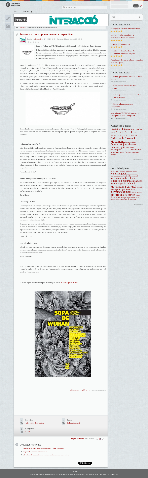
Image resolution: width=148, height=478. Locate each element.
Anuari (113, 132)
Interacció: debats (130, 142)
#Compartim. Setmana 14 (120, 44)
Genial (38, 42)
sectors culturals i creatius (123, 197)
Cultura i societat (73, 423)
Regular (31, 42)
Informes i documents (123, 140)
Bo (33, 42)
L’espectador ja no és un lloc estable (35, 452)
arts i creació (115, 171)
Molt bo (36, 42)
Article (119, 132)
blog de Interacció (77, 439)
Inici (16, 12)
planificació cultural (137, 192)
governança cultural (123, 186)
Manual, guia (118, 147)
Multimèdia (8, 26)
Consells (128, 136)
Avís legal (75, 471)
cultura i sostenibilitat (132, 174)
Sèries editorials (129, 152)
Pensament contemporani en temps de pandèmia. (42, 27)
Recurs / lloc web (125, 150)
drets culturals (134, 176)
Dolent (28, 42)
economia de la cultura (123, 178)
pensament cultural (121, 191)
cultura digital (118, 173)
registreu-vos (85, 390)
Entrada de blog (16, 34)
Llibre (27, 432)
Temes (26, 12)
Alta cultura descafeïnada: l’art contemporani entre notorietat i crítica (46, 455)
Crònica (133, 136)
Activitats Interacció (122, 129)
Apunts (22, 27)
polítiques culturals (123, 194)
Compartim (123, 136)
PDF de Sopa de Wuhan (69, 283)
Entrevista (138, 136)
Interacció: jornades (121, 144)
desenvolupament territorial (120, 176)
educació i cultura (120, 180)
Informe (116, 138)
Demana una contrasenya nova (140, 6)
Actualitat (138, 129)
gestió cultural (127, 183)
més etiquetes (138, 204)
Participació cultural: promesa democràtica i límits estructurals (44, 449)
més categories (138, 159)
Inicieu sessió (74, 390)
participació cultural (126, 189)
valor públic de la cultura (34, 423)
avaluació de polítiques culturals (128, 171)
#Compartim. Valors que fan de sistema (125, 29)
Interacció (20, 20)
